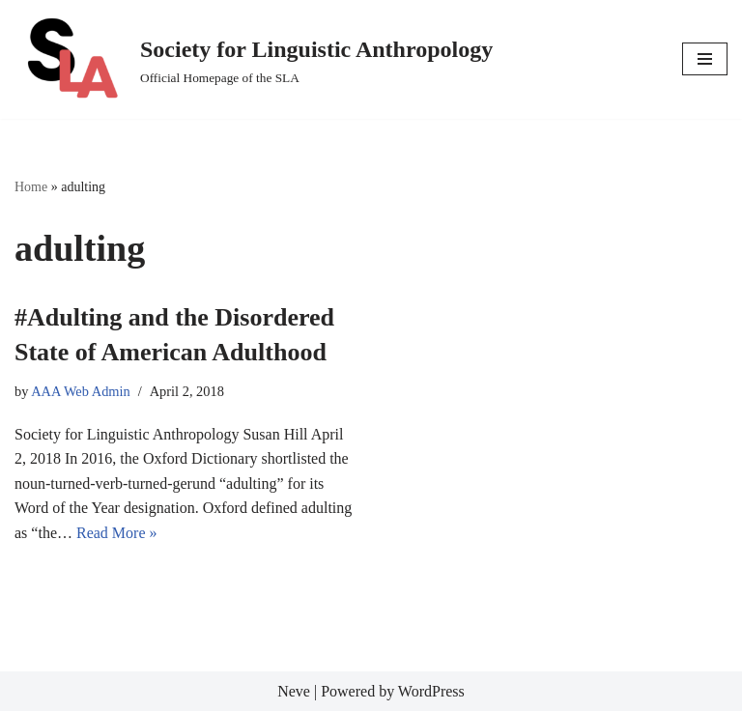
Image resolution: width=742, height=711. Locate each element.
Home (30, 187)
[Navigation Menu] (705, 59)
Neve (293, 691)
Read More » (116, 533)
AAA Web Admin (80, 391)
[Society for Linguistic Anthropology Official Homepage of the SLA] (253, 59)
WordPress (431, 691)
